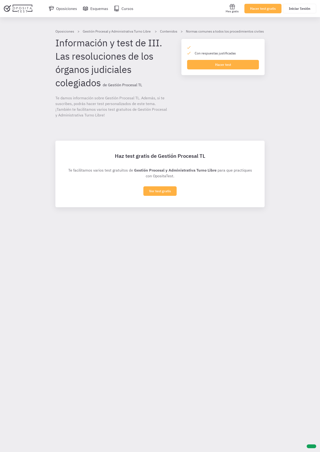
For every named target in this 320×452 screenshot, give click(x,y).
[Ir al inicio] (18, 8)
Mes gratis (232, 8)
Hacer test (223, 65)
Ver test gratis (160, 191)
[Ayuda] (311, 446)
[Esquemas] (95, 8)
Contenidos (168, 31)
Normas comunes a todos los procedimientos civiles (225, 31)
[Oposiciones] (63, 8)
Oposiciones (64, 31)
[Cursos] (123, 8)
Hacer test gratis (263, 8)
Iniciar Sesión (299, 8)
